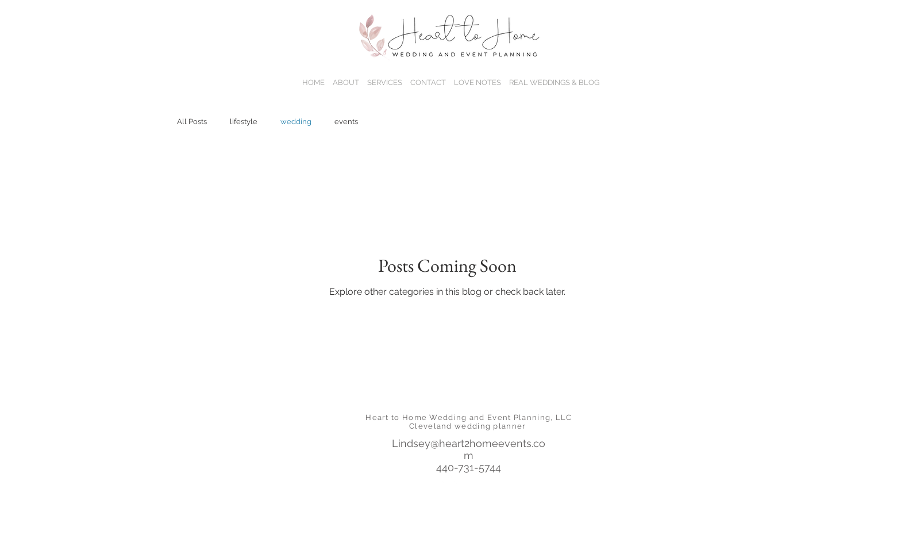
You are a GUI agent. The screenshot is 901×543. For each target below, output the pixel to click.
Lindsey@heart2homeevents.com (468, 449)
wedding (295, 121)
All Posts (192, 121)
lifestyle (243, 121)
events (346, 121)
